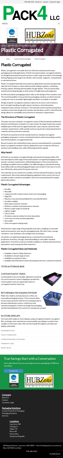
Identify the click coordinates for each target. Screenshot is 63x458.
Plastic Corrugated (8, 335)
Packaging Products (9, 413)
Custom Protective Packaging (13, 411)
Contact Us (13, 371)
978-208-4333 (29, 2)
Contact (45, 2)
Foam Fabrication (7, 330)
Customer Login (54, 2)
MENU (5, 23)
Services (5, 416)
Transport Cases (7, 343)
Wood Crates (6, 348)
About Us (38, 2)
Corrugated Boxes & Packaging (13, 339)
